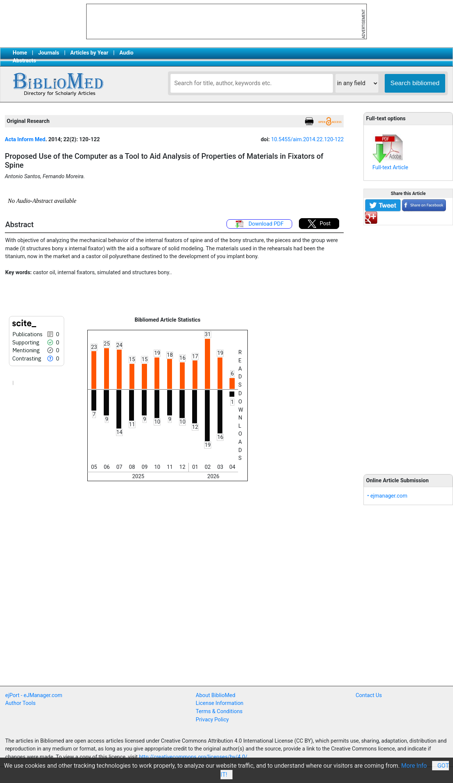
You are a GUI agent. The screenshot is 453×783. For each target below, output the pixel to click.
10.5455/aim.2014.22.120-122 (307, 139)
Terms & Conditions (219, 711)
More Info (414, 765)
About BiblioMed (215, 695)
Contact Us (369, 695)
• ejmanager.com (387, 496)
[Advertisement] (408, 345)
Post (319, 224)
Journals (48, 53)
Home (20, 53)
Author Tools (20, 703)
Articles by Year (89, 53)
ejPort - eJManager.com (33, 695)
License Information (220, 703)
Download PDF (259, 224)
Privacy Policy (212, 720)
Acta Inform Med (25, 139)
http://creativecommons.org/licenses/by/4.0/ (193, 757)
